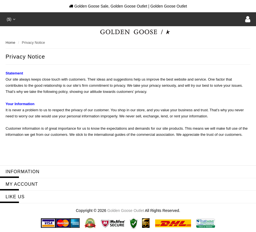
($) (10, 19)
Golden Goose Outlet (125, 210)
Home (10, 42)
